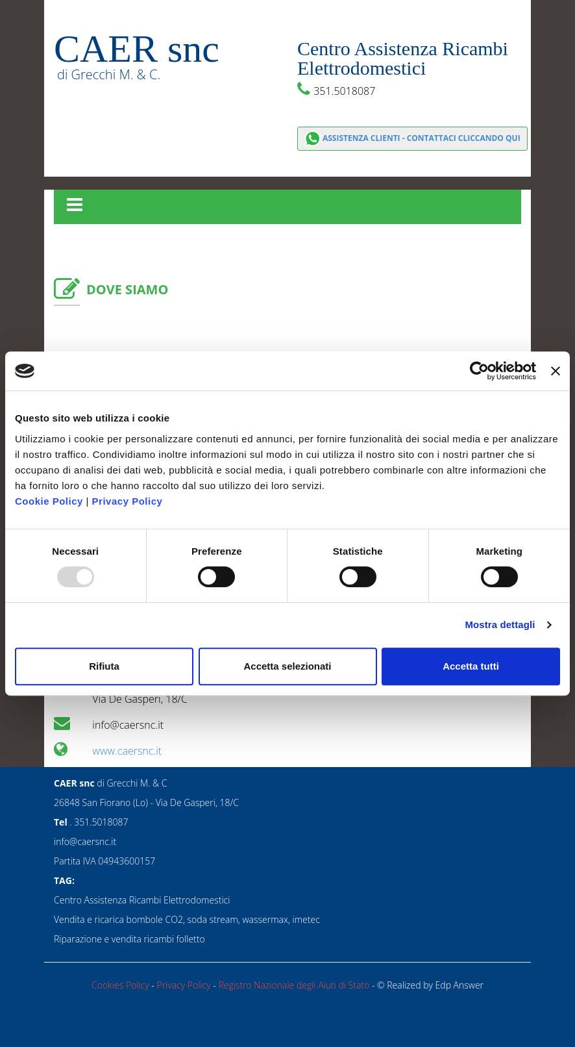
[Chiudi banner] (555, 370)
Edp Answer (459, 985)
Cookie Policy (49, 501)
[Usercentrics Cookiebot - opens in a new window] (479, 371)
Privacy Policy (127, 501)
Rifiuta (104, 666)
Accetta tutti (471, 666)
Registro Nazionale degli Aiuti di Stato (294, 985)
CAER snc (136, 48)
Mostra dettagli (500, 624)
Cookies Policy (121, 985)
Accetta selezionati (287, 666)
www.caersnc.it (127, 751)
